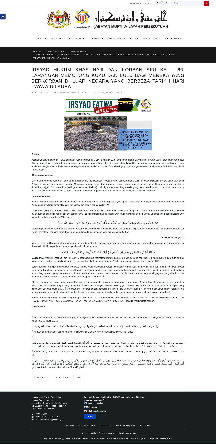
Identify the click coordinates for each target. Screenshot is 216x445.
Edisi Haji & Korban (41, 377)
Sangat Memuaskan (93, 403)
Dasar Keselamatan (86, 425)
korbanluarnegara (63, 377)
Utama (37, 38)
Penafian (70, 425)
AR (151, 3)
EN (148, 3)
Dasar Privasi (105, 425)
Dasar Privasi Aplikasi (125, 425)
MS (144, 3)
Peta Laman (144, 425)
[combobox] (188, 3)
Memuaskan (90, 407)
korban (78, 377)
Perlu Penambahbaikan (95, 411)
